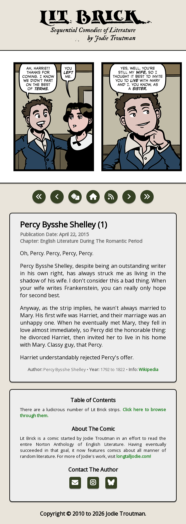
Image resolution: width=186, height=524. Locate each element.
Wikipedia (148, 369)
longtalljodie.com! (133, 456)
